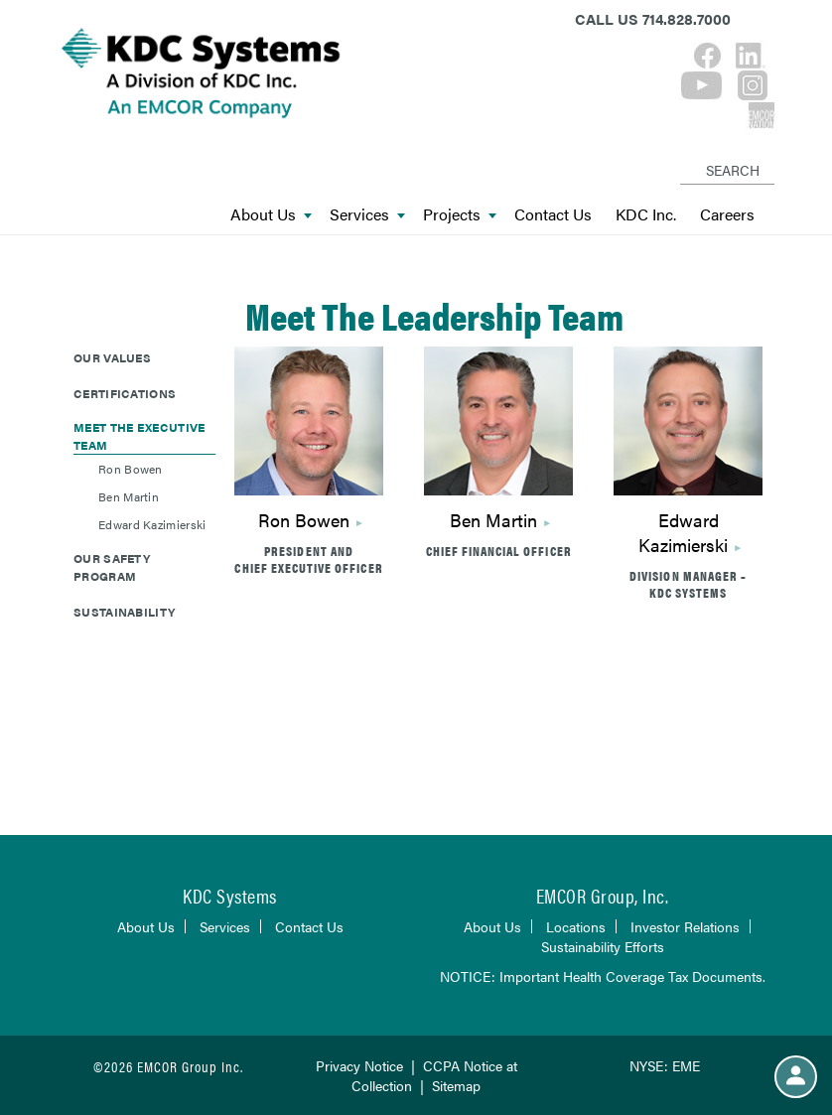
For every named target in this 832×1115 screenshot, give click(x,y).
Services (367, 215)
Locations (576, 926)
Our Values (112, 357)
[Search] (683, 154)
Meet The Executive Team (139, 436)
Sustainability (124, 612)
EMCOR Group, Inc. (602, 895)
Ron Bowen (303, 519)
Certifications (124, 393)
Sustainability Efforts (602, 946)
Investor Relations (685, 926)
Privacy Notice (359, 1065)
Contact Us (553, 215)
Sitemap (456, 1085)
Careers (727, 215)
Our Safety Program (111, 567)
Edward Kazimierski (683, 532)
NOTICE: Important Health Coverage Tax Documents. (602, 976)
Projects (459, 215)
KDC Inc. (646, 215)
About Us (271, 215)
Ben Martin (493, 519)
